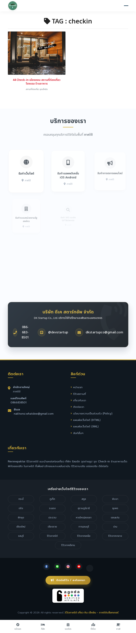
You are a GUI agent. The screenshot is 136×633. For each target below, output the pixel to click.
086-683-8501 (25, 340)
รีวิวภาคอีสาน (68, 545)
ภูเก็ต (52, 499)
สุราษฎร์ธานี (84, 508)
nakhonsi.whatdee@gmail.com (33, 414)
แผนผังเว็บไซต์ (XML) (85, 426)
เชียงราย (52, 527)
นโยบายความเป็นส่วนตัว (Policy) (92, 413)
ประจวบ (52, 517)
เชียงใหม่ (20, 527)
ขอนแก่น (115, 517)
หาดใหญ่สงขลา (83, 517)
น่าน (115, 527)
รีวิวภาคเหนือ (83, 536)
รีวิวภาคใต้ (52, 536)
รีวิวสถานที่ (79, 394)
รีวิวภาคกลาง (115, 536)
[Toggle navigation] (126, 6)
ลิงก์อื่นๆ (78, 433)
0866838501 (18, 402)
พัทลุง (21, 517)
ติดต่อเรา (78, 407)
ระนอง (52, 508)
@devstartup (58, 340)
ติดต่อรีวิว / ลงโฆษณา (68, 580)
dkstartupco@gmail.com (104, 340)
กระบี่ (21, 499)
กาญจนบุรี (83, 527)
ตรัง (21, 508)
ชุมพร (115, 508)
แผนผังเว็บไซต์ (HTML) (86, 420)
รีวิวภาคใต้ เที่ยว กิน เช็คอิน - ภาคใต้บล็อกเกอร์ (92, 612)
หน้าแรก (78, 387)
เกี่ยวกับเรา (79, 400)
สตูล (84, 499)
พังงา (115, 499)
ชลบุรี (21, 536)
